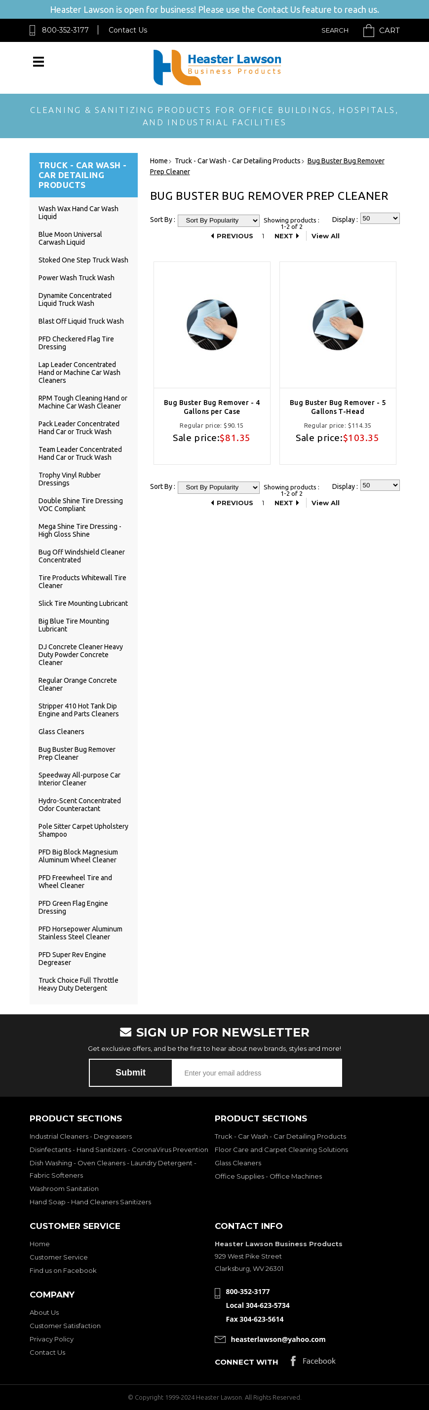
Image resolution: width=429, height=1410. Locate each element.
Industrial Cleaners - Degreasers (81, 1136)
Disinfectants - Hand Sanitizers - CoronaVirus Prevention (119, 1149)
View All (326, 236)
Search (335, 30)
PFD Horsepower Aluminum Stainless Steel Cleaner (80, 933)
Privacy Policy (52, 1339)
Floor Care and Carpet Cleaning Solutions (281, 1149)
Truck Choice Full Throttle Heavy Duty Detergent (78, 984)
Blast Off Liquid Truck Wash (81, 321)
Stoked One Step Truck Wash (83, 260)
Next (283, 236)
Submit (131, 1072)
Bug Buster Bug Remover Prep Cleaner (77, 753)
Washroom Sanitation (64, 1188)
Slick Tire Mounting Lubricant (83, 603)
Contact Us (128, 30)
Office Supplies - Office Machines (268, 1176)
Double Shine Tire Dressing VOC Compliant (81, 505)
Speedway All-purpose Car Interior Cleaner (79, 779)
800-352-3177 (65, 30)
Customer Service (59, 1257)
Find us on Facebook (63, 1270)
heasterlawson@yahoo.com (278, 1339)
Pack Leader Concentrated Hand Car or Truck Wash (79, 428)
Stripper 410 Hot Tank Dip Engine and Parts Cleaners (79, 710)
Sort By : (162, 219)
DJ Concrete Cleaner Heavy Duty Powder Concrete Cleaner (81, 655)
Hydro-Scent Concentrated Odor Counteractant (80, 805)
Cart (389, 30)
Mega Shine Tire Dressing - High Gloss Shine (80, 530)
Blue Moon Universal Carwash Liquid (70, 238)
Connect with (246, 1362)
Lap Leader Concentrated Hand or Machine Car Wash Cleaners (79, 372)
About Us (44, 1312)
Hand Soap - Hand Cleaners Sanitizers (90, 1202)
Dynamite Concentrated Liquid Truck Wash (75, 299)
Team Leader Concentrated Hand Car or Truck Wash (80, 453)
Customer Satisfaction (65, 1326)
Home (40, 1244)
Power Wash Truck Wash (77, 278)
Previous (235, 236)
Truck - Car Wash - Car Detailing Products (280, 1136)
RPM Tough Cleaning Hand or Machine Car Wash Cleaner (83, 402)
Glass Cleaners (61, 732)
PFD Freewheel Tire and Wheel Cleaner (75, 882)
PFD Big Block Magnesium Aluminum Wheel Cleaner (78, 856)
